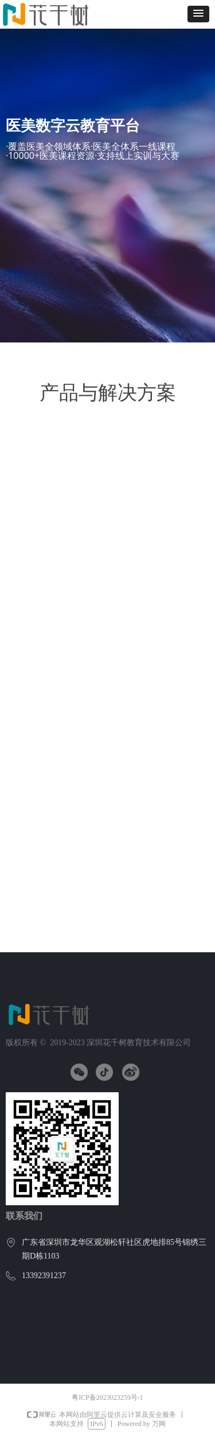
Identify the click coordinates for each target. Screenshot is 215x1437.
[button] (198, 14)
